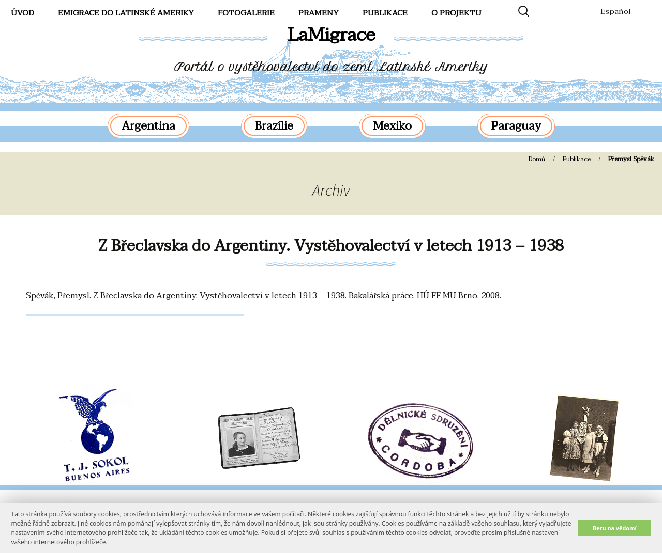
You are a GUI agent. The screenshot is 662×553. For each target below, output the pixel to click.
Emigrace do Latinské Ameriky (126, 13)
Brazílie (274, 126)
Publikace (385, 13)
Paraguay (516, 126)
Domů (537, 159)
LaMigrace (331, 35)
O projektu (456, 13)
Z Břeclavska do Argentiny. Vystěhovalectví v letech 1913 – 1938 (331, 246)
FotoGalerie (246, 13)
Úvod (22, 13)
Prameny (318, 13)
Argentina (148, 126)
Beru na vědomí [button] (615, 528)
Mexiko (392, 126)
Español (615, 11)
